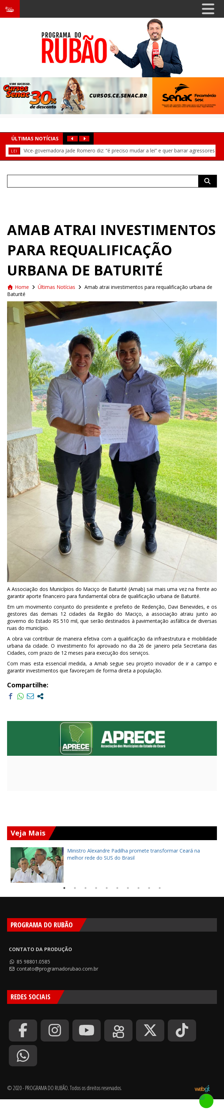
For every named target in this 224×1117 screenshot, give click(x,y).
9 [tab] (149, 888)
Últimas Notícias (56, 287)
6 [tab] (117, 888)
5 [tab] (106, 888)
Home (18, 287)
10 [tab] (159, 888)
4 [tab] (96, 888)
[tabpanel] (112, 865)
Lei (14, 150)
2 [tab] (74, 888)
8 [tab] (138, 888)
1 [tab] (64, 888)
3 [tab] (85, 888)
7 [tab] (127, 888)
